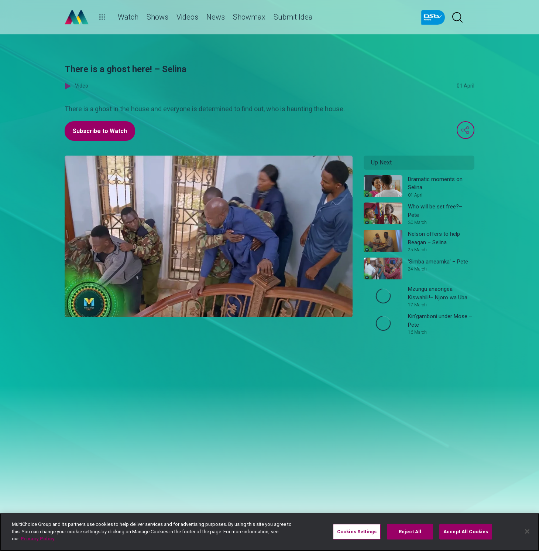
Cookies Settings (357, 531)
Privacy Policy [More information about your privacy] (38, 538)
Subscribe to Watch (100, 131)
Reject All (410, 531)
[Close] (527, 531)
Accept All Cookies (465, 531)
